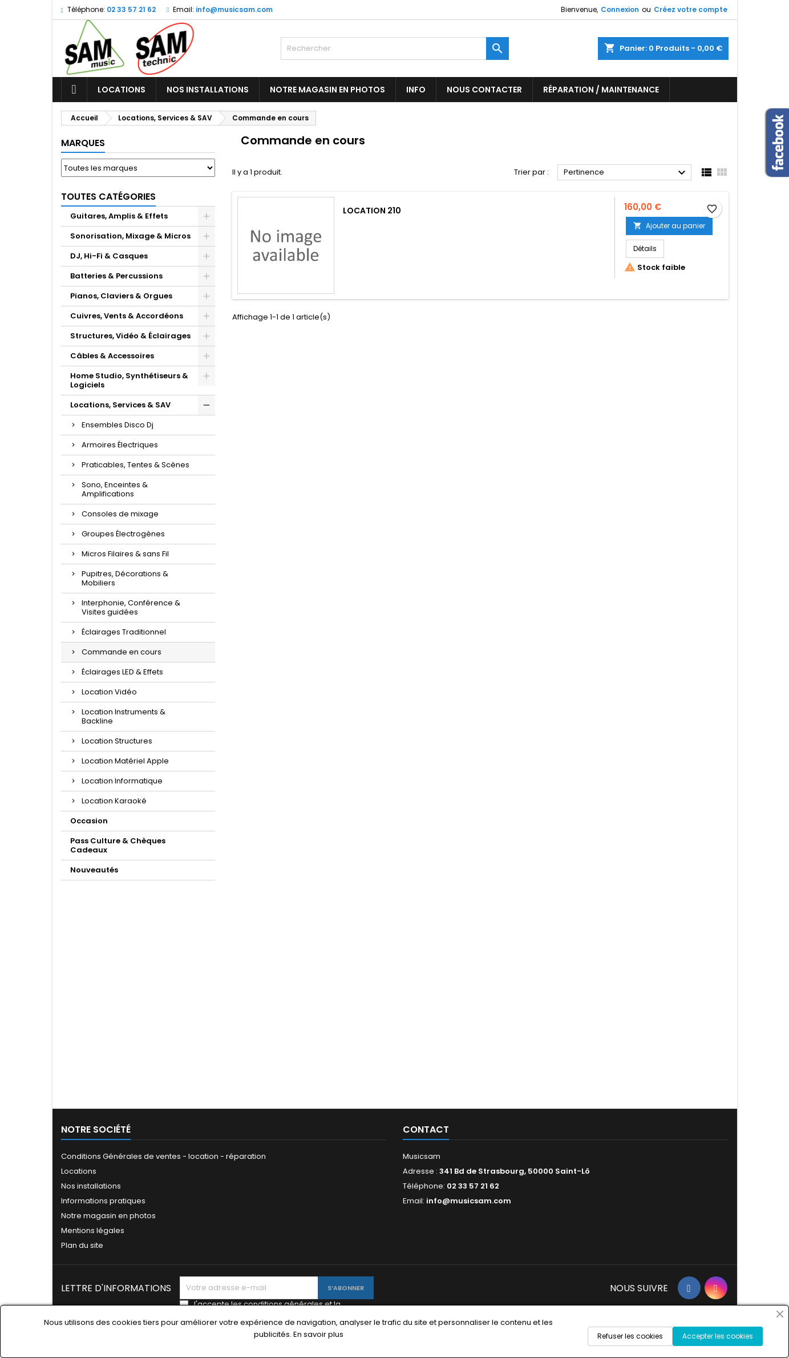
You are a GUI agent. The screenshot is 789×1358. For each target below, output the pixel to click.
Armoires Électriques (120, 444)
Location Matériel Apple (125, 760)
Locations (121, 89)
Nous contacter (484, 89)
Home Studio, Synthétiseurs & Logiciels (129, 380)
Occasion (89, 820)
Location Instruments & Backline (123, 716)
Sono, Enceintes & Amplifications (115, 489)
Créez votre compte (690, 9)
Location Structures (117, 740)
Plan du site (82, 1245)
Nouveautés (94, 869)
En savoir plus (318, 1334)
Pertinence (626, 173)
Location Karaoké (114, 800)
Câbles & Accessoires (112, 355)
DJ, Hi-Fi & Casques (109, 255)
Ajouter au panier (669, 226)
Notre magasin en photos (327, 89)
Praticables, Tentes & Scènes (135, 464)
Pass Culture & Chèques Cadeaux (117, 845)
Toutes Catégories (108, 196)
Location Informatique (122, 780)
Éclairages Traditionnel (124, 632)
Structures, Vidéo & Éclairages (130, 335)
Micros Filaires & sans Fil (125, 553)
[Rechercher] (395, 48)
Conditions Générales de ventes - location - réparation (163, 1156)
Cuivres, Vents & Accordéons (126, 315)
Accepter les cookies (717, 1336)
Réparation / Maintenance (601, 89)
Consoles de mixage (120, 513)
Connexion (620, 9)
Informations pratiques (103, 1200)
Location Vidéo (109, 691)
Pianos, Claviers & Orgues (121, 295)
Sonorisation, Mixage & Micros (130, 236)
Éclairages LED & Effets (122, 671)
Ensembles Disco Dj (117, 424)
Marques (83, 142)
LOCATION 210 (372, 210)
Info (416, 89)
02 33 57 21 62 (131, 9)
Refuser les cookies (630, 1336)
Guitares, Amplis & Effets (119, 216)
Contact (426, 1129)
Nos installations (208, 89)
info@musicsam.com (234, 9)
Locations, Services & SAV (120, 404)
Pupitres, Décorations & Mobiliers (125, 578)
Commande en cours (121, 651)
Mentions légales (92, 1230)
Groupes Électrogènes (123, 533)
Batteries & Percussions (116, 275)
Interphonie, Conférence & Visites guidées (131, 607)
